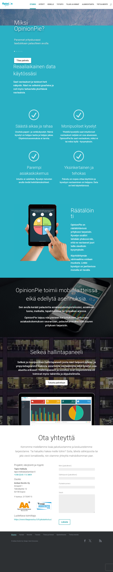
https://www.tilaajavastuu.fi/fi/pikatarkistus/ (33, 546)
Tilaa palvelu (22, 60)
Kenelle (51, 4)
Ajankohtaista (88, 4)
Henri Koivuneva (33, 567)
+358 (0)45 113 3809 (23, 501)
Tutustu (60, 4)
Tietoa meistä (102, 4)
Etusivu (33, 4)
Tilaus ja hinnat (72, 4)
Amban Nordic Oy (18, 567)
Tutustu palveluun (56, 409)
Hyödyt (42, 4)
